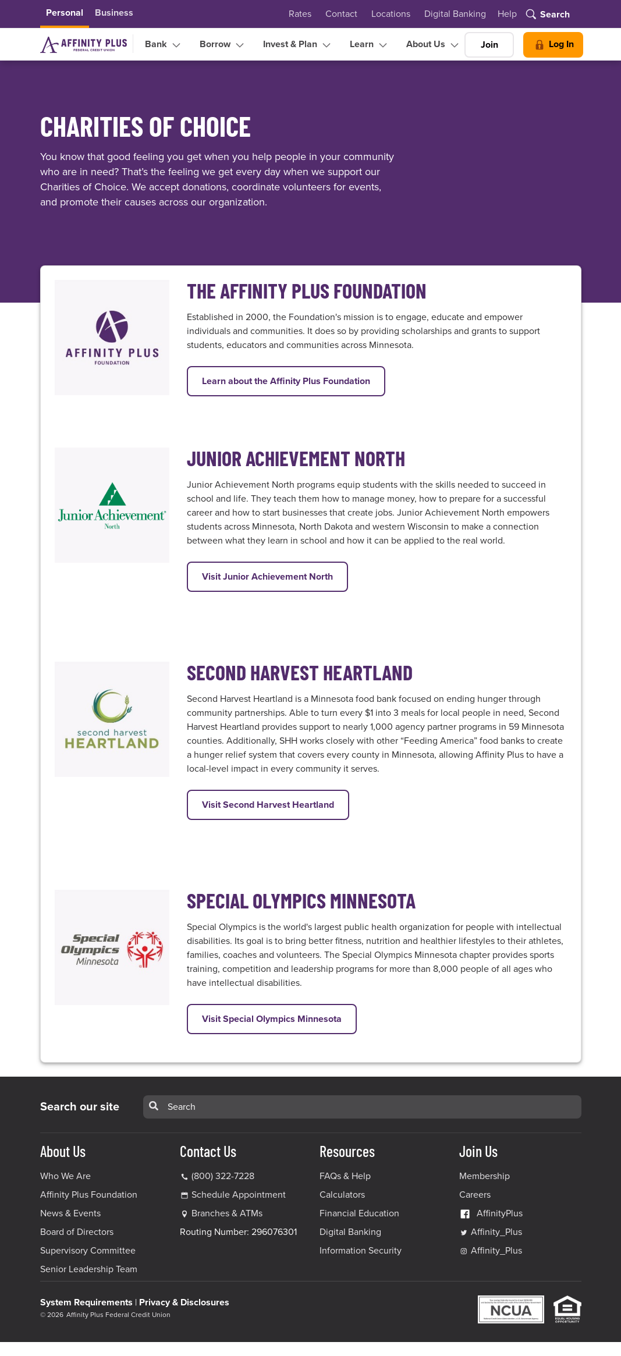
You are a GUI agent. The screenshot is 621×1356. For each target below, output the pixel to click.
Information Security (361, 1250)
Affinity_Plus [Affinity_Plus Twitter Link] (490, 1232)
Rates (300, 14)
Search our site (79, 1107)
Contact (341, 14)
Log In (553, 45)
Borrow (223, 45)
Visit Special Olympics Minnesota (279, 1018)
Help (507, 14)
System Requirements (86, 1302)
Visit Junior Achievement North (275, 576)
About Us (434, 45)
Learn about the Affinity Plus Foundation (293, 380)
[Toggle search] (547, 15)
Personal (64, 13)
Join (489, 45)
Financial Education (359, 1213)
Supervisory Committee (88, 1250)
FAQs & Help (345, 1176)
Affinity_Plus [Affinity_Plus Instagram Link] (490, 1250)
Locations (390, 14)
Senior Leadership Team (88, 1269)
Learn (370, 45)
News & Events (70, 1213)
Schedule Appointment (238, 1195)
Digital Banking (455, 14)
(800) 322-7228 (217, 1176)
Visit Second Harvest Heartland (275, 804)
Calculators (342, 1195)
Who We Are (65, 1176)
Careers (475, 1195)
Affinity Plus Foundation (88, 1195)
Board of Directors (76, 1232)
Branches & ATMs (226, 1213)
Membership (484, 1176)
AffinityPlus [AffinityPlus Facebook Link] (491, 1213)
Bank (164, 45)
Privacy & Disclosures (184, 1302)
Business (114, 13)
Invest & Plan (298, 45)
